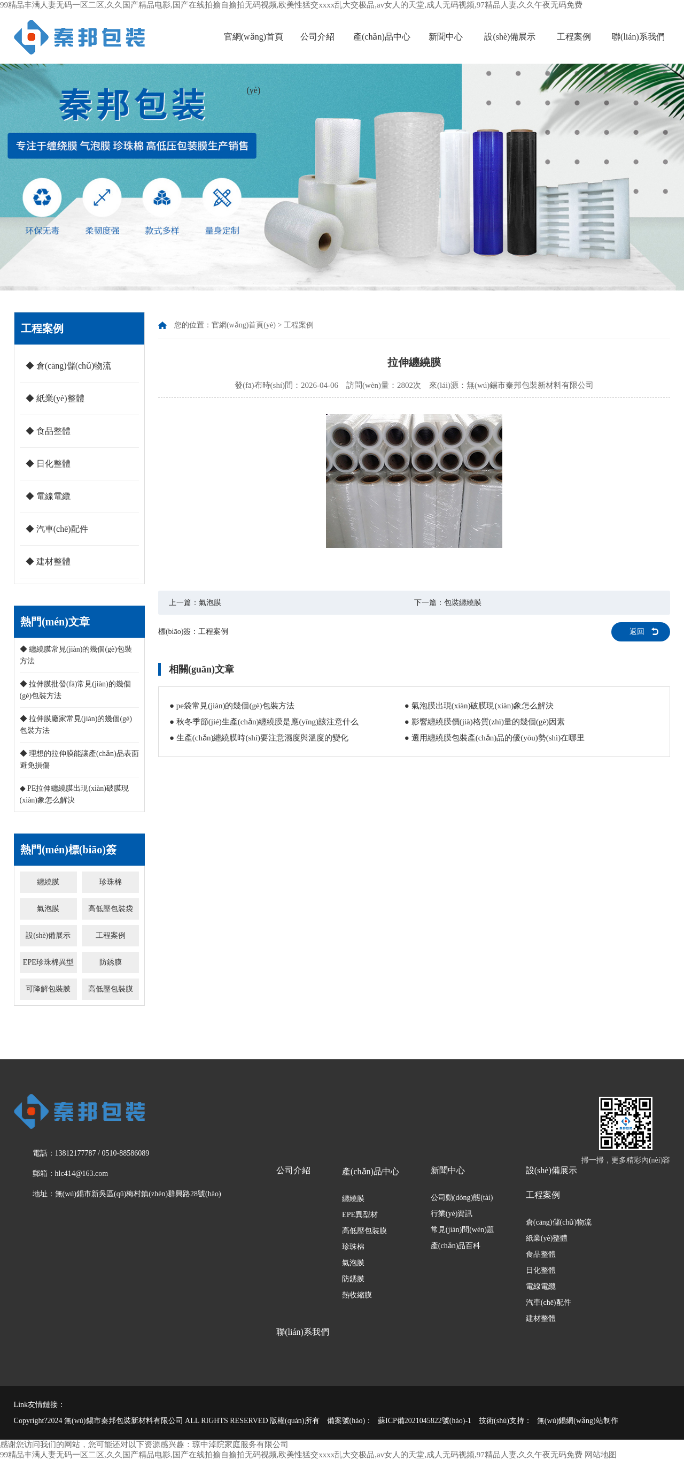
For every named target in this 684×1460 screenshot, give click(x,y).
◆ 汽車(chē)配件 (57, 528)
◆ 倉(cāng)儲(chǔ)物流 (69, 365)
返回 (636, 632)
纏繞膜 (48, 882)
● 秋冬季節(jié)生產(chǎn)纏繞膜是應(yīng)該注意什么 (264, 721)
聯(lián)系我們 (638, 36)
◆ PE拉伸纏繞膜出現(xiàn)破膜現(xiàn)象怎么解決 (74, 794)
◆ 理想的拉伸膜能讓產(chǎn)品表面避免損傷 (79, 759)
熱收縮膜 (357, 1295)
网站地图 (601, 1454)
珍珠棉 (110, 882)
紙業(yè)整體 (547, 1238)
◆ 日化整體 (48, 463)
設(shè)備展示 (509, 36)
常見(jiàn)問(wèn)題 (462, 1230)
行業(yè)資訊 (452, 1214)
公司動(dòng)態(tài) (462, 1198)
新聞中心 (446, 36)
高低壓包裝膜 (110, 989)
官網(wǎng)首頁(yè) (253, 63)
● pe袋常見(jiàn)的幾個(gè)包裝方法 (231, 705)
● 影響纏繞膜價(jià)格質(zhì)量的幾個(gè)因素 (485, 721)
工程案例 (574, 36)
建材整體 (541, 1318)
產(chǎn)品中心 (381, 36)
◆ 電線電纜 (48, 496)
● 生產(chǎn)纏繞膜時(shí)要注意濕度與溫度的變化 (258, 737)
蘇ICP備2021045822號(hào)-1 (424, 1421)
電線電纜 (541, 1286)
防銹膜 (110, 962)
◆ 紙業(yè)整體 (55, 398)
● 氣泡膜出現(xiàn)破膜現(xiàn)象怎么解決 (479, 705)
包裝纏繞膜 (462, 603)
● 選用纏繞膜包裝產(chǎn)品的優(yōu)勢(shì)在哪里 (495, 737)
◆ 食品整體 (48, 430)
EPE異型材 (360, 1215)
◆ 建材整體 (48, 561)
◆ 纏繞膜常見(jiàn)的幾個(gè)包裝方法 (76, 655)
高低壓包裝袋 (110, 909)
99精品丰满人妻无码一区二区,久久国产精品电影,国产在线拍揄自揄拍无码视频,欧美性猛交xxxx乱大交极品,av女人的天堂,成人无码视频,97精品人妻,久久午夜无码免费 (291, 5)
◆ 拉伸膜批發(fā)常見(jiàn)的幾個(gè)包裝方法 (75, 690)
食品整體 (541, 1254)
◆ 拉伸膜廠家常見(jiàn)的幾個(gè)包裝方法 (76, 725)
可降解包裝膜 (48, 989)
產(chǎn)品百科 (456, 1246)
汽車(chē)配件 (548, 1302)
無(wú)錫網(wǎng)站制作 (577, 1421)
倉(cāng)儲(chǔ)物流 (559, 1222)
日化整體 (541, 1270)
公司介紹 (317, 36)
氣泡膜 (48, 909)
